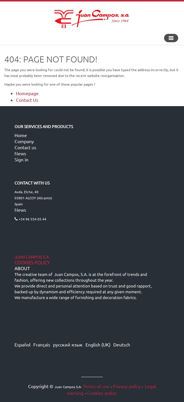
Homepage (27, 93)
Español (22, 344)
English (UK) (97, 344)
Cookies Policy (32, 262)
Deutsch (121, 344)
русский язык (68, 344)
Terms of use (96, 386)
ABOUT (22, 268)
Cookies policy (101, 393)
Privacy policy (127, 386)
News (20, 153)
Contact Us (27, 100)
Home (20, 135)
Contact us (25, 147)
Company (24, 141)
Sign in (21, 159)
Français (41, 344)
